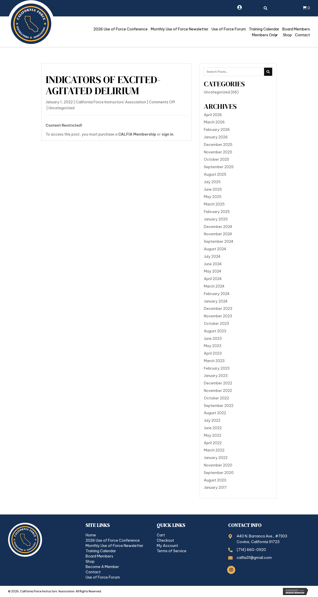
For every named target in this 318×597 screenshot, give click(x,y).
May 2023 (212, 345)
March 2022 (214, 450)
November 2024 (218, 234)
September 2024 (218, 241)
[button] (276, 35)
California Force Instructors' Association (111, 102)
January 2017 (215, 487)
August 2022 (215, 413)
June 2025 (213, 189)
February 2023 (217, 368)
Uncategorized (61, 108)
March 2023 (214, 360)
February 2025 (217, 211)
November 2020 (218, 465)
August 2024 (215, 249)
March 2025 (214, 204)
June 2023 (213, 338)
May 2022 (212, 435)
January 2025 (216, 219)
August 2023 (215, 331)
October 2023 (216, 323)
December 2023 (218, 308)
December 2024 (218, 226)
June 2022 (213, 428)
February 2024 (217, 293)
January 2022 (216, 457)
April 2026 (213, 114)
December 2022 (218, 383)
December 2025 (218, 144)
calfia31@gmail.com (254, 557)
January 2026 (216, 137)
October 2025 (216, 159)
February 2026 (217, 129)
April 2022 (213, 443)
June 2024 (213, 264)
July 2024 (212, 256)
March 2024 (214, 286)
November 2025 (218, 152)
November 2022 (218, 390)
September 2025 (219, 167)
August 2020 (215, 480)
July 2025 (212, 182)
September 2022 (218, 405)
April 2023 (213, 353)
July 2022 (212, 420)
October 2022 (216, 398)
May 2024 (212, 271)
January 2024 (216, 301)
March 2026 (214, 122)
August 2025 (215, 174)
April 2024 (213, 278)
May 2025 (212, 196)
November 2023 (218, 316)
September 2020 (219, 472)
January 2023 (216, 375)
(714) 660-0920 (251, 549)
